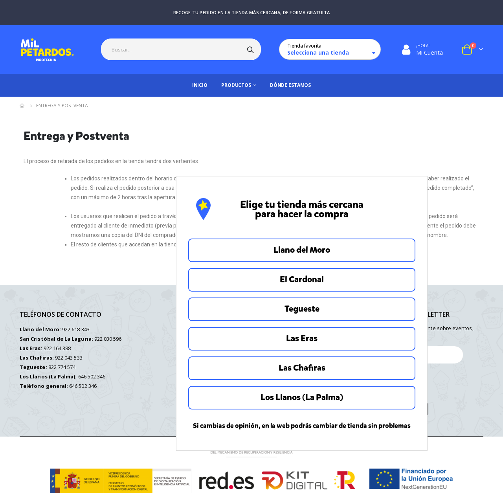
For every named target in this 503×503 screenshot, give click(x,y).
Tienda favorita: (305, 45)
